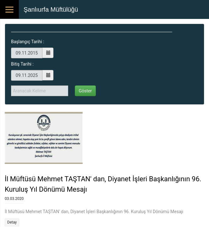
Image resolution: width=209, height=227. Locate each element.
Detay (12, 222)
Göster (85, 90)
